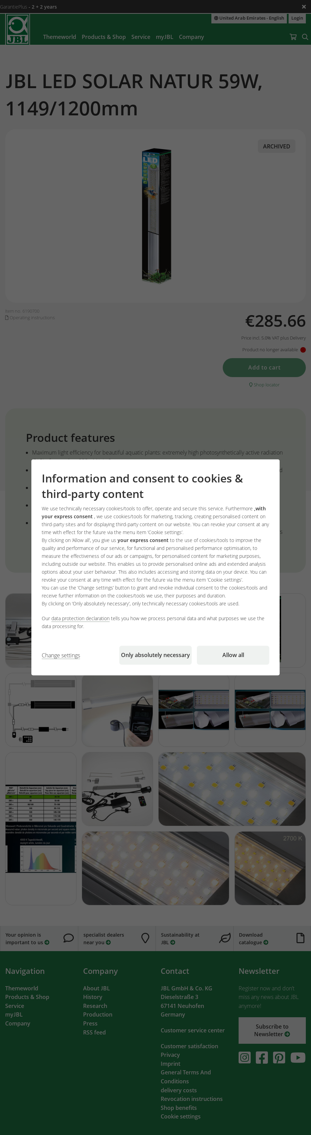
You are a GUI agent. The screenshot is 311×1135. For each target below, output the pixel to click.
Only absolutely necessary (155, 655)
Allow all (233, 655)
